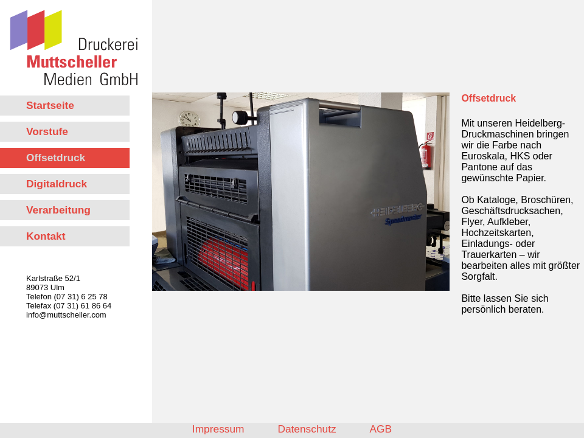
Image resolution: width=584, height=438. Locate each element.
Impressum (218, 429)
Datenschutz (306, 429)
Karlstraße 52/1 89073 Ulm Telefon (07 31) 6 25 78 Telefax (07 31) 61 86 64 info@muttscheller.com (68, 296)
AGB (381, 429)
